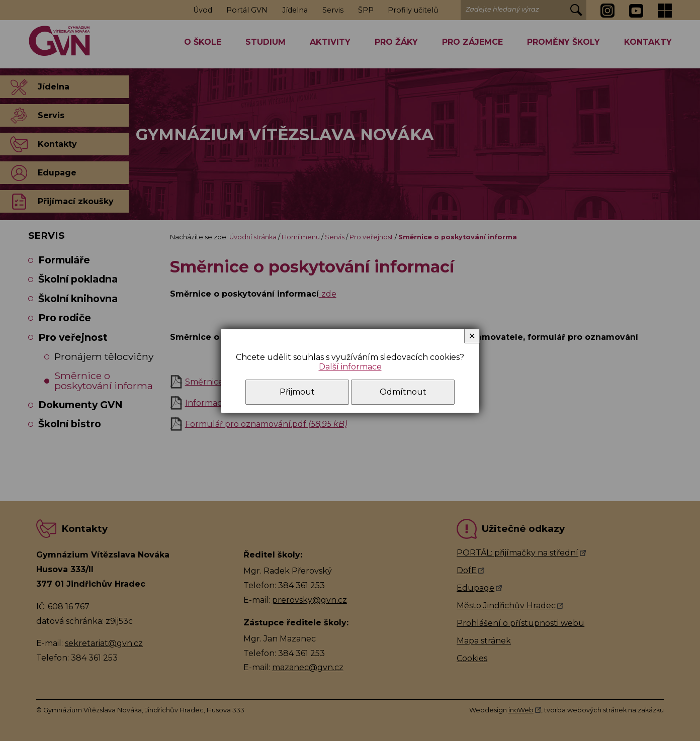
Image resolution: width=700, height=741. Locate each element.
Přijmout (297, 392)
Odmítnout (403, 392)
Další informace (350, 367)
